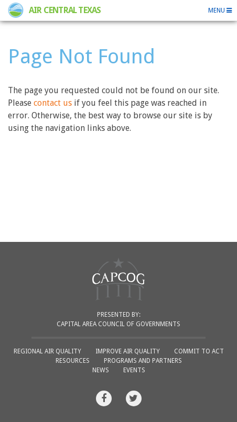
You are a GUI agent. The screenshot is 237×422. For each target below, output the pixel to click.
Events (134, 370)
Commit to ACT (199, 351)
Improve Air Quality (127, 351)
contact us (53, 103)
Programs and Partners (143, 360)
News (100, 370)
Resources (73, 360)
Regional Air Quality (47, 351)
